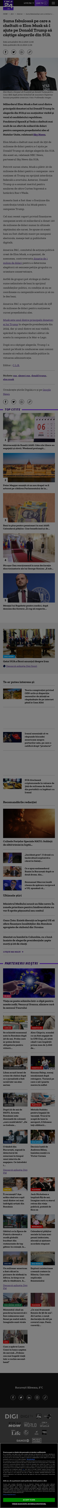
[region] (29, 1475)
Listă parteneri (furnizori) (9, 1494)
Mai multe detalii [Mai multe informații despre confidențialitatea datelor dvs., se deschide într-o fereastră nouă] (31, 1459)
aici (23, 1469)
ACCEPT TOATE (29, 1500)
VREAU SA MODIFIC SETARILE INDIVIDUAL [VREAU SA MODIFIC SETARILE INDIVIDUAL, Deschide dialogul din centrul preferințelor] (29, 1504)
